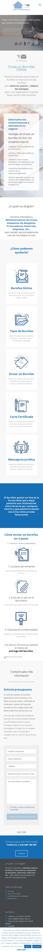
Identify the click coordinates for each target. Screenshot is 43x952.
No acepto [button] (37, 946)
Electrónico (12, 905)
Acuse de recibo (14, 900)
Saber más (21, 949)
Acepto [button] (28, 946)
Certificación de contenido (18, 902)
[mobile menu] (40, 5)
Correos (9, 897)
